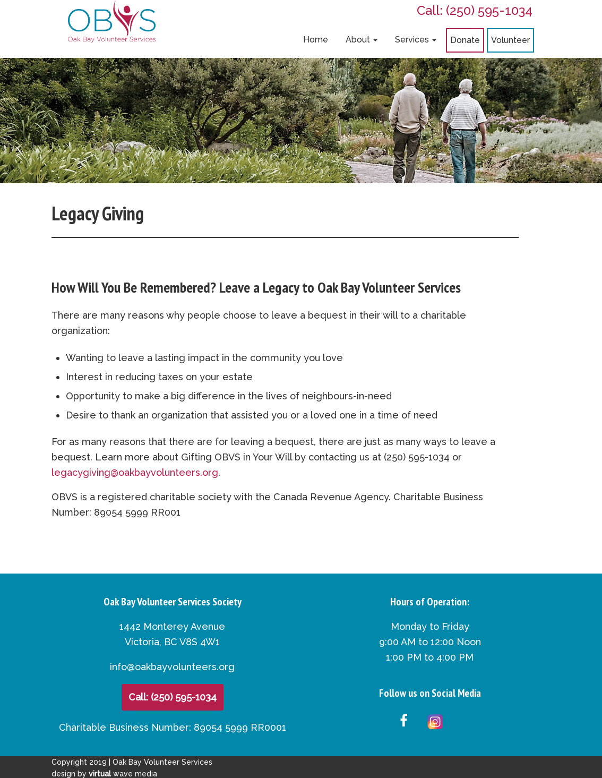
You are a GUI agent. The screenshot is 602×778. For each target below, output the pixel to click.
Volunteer (510, 40)
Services (415, 40)
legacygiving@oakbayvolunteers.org (134, 472)
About (361, 40)
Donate (465, 40)
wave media (123, 774)
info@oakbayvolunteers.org (172, 666)
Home (315, 40)
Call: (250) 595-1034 (474, 10)
